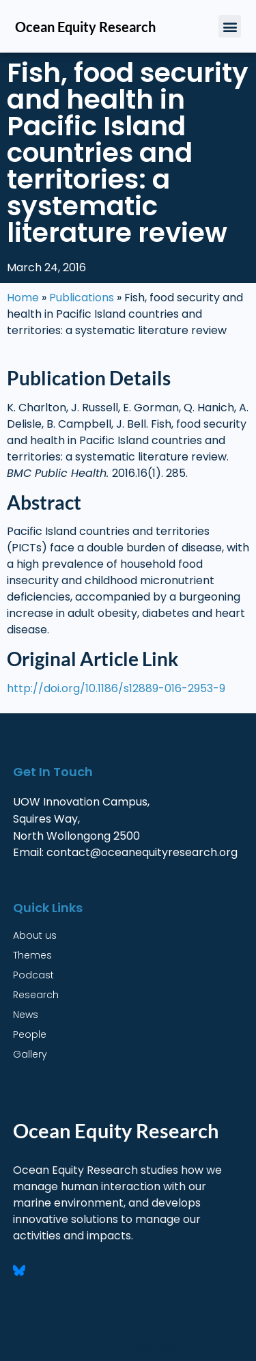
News (25, 1014)
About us (35, 935)
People (29, 1034)
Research (36, 995)
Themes (32, 955)
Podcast (33, 975)
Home (23, 297)
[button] (229, 26)
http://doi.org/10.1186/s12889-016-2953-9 (116, 688)
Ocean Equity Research (85, 26)
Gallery (30, 1054)
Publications (81, 297)
